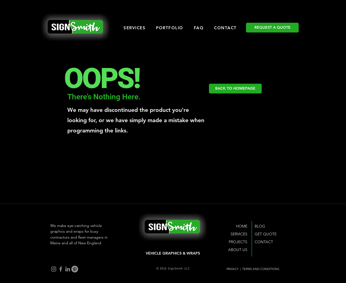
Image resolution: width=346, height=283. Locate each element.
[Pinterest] (74, 269)
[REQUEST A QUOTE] (272, 27)
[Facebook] (60, 269)
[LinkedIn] (67, 269)
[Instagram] (53, 269)
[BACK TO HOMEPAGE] (235, 88)
